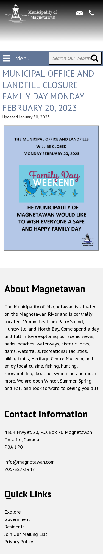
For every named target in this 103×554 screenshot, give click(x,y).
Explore (12, 512)
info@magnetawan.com (29, 462)
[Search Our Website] (75, 58)
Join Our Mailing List (25, 534)
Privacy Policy (18, 541)
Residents (14, 526)
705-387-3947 (19, 469)
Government (17, 519)
